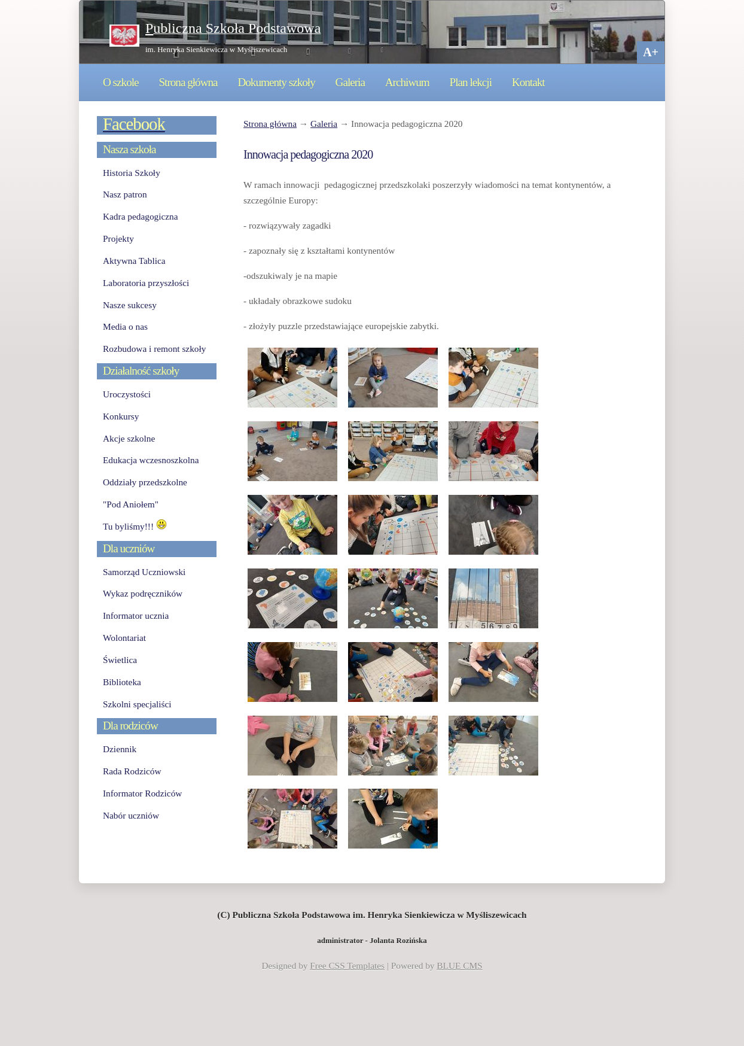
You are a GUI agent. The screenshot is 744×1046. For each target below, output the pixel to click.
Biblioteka (122, 682)
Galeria (350, 82)
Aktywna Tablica (134, 261)
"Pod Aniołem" (130, 504)
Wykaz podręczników (142, 593)
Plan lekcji (471, 82)
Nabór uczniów (131, 815)
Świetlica (120, 660)
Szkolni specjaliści (137, 704)
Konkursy (121, 416)
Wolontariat (124, 638)
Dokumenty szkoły (276, 82)
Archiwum (407, 82)
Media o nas (125, 326)
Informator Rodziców (142, 793)
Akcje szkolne (129, 438)
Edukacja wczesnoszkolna (151, 460)
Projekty (118, 238)
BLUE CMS (459, 965)
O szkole (121, 82)
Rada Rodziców (132, 771)
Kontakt (528, 82)
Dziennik (119, 749)
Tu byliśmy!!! (135, 526)
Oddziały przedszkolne (145, 482)
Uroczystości (127, 394)
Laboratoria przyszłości (146, 283)
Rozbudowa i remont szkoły (154, 348)
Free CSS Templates (347, 965)
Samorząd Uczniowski (144, 572)
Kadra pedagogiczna (140, 216)
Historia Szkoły (131, 173)
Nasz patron (125, 194)
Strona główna (187, 82)
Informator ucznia (136, 615)
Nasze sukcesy (130, 305)
